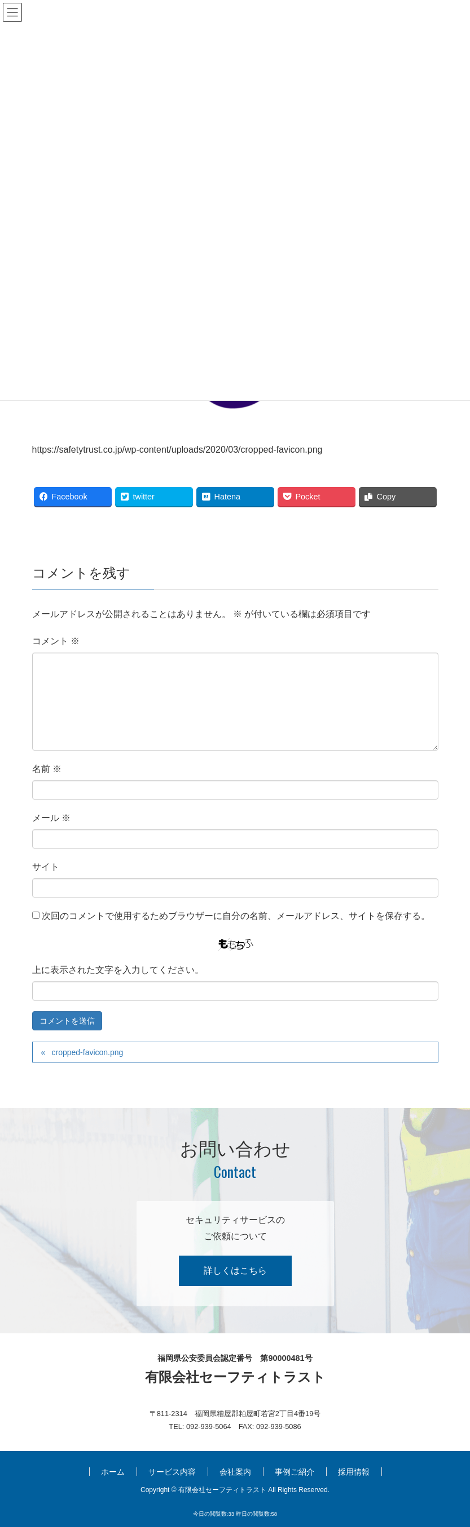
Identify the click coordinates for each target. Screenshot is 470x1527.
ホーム (113, 1471)
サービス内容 (172, 1471)
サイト (45, 867)
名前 (47, 769)
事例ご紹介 (294, 1471)
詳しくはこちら (235, 1270)
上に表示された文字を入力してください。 (118, 970)
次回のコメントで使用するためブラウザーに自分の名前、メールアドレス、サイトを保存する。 (236, 916)
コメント (56, 641)
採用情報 (354, 1471)
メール (51, 818)
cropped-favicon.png (87, 1052)
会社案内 (235, 1471)
